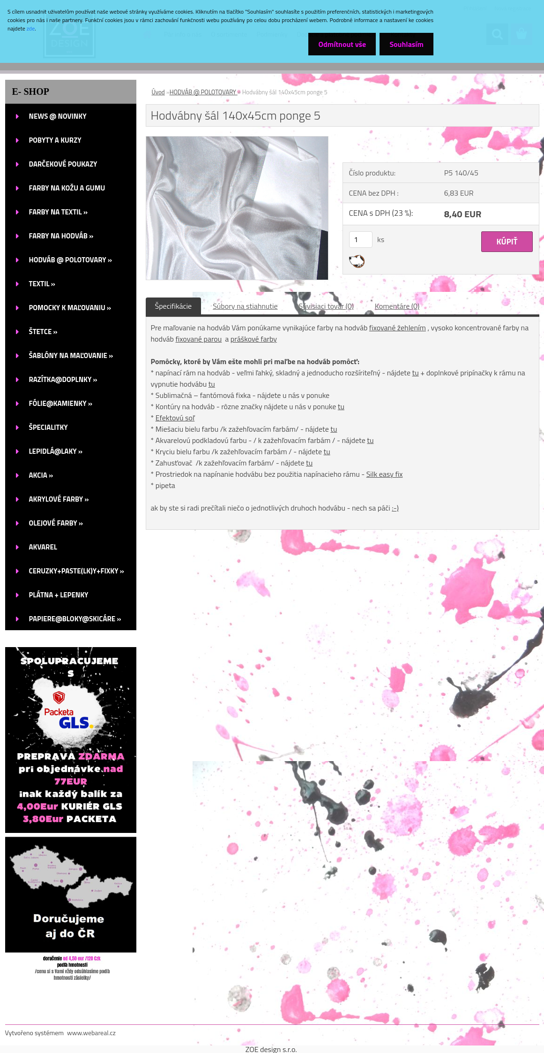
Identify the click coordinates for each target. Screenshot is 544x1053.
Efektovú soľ (175, 417)
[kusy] (361, 239)
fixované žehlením (397, 327)
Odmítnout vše (337, 44)
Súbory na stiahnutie (245, 306)
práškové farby (254, 338)
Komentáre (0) (397, 306)
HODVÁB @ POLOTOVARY (204, 92)
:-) (395, 507)
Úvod (158, 92)
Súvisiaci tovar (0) (326, 306)
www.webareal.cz (91, 1033)
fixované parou (199, 338)
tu (415, 372)
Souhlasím (405, 44)
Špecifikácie (173, 306)
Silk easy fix (384, 474)
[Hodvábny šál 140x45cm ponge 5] (237, 140)
